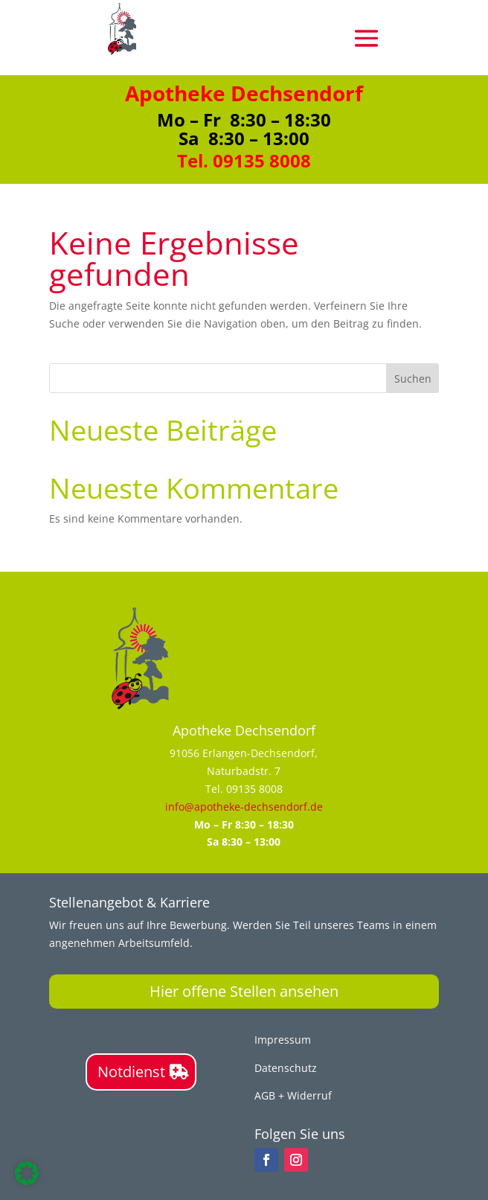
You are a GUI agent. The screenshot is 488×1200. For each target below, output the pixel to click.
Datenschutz (285, 1068)
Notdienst (131, 1072)
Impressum (282, 1040)
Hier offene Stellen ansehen (244, 991)
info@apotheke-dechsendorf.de (244, 807)
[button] (27, 1173)
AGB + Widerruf (293, 1095)
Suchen (412, 378)
